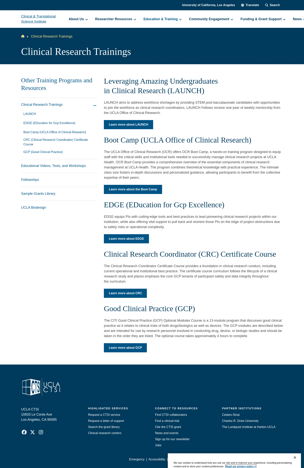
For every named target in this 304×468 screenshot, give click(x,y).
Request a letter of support (106, 420)
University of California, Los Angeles (208, 5)
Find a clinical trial (167, 420)
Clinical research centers (104, 433)
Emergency (137, 459)
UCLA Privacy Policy (183, 459)
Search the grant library (104, 427)
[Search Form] (272, 5)
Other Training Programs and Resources (56, 84)
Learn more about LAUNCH (128, 124)
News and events (166, 433)
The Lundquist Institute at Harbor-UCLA (248, 427)
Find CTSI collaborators (171, 414)
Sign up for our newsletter (172, 439)
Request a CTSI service (104, 414)
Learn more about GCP (125, 347)
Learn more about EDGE (126, 238)
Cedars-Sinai (231, 414)
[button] (250, 5)
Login (247, 459)
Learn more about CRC (125, 293)
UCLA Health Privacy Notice (220, 459)
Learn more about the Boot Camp (133, 189)
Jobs (158, 445)
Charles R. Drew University (240, 420)
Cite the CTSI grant (168, 427)
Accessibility (157, 459)
